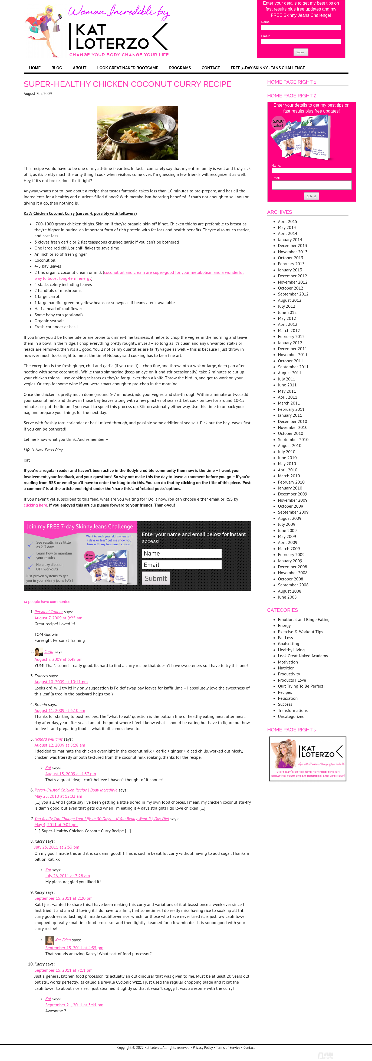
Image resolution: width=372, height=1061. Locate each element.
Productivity (289, 673)
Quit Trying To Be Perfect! (301, 686)
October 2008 (290, 579)
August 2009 (290, 518)
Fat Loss (285, 637)
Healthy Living (291, 649)
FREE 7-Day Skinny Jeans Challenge (268, 67)
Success (285, 704)
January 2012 (290, 342)
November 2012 (293, 282)
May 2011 (287, 391)
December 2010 (292, 421)
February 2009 (291, 554)
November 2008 (293, 572)
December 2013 (292, 245)
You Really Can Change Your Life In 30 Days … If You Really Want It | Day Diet (102, 818)
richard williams (49, 739)
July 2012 (286, 306)
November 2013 (293, 251)
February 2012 (291, 336)
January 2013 (290, 269)
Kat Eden (63, 939)
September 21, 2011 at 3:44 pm (74, 1004)
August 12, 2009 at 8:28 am (60, 745)
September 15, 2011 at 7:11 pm (64, 970)
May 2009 (287, 536)
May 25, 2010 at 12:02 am (58, 796)
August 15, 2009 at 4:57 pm (70, 773)
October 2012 (290, 288)
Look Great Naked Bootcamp (128, 67)
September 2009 (293, 512)
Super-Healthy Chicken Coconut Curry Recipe (128, 84)
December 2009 (292, 494)
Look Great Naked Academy (303, 655)
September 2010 (293, 439)
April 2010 (288, 469)
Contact (211, 67)
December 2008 (292, 566)
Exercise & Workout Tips (300, 631)
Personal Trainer (49, 611)
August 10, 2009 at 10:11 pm (61, 681)
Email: (265, 36)
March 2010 (289, 475)
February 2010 (291, 482)
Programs (180, 67)
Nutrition (286, 668)
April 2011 (288, 397)
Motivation (288, 662)
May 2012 (287, 318)
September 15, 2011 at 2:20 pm (64, 898)
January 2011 (290, 415)
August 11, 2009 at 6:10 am (60, 710)
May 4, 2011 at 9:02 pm (56, 824)
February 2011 (291, 409)
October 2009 (290, 506)
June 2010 (287, 457)
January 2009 (290, 560)
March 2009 (289, 548)
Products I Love (292, 680)
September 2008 (293, 584)
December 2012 (292, 275)
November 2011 (293, 354)
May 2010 (287, 463)
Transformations (293, 710)
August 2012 (290, 300)
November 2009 (293, 500)
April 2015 (288, 221)
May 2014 (287, 227)
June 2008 (287, 597)
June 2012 (287, 312)
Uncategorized (291, 716)
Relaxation (288, 698)
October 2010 (290, 433)
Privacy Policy (203, 1047)
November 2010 (293, 427)
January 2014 (290, 239)
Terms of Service (228, 1047)
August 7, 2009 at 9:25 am (59, 617)
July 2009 (286, 524)
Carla (48, 651)
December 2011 (292, 348)
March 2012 (289, 330)
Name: (266, 22)
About (79, 67)
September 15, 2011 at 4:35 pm (74, 947)
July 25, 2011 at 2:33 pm (57, 847)
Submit (301, 52)
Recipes (285, 692)
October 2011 (290, 360)
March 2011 (289, 403)
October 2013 (290, 257)
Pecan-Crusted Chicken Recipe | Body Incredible (76, 790)
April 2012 (288, 324)
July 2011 (286, 379)
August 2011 (290, 372)
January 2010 (290, 488)
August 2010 (290, 445)
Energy (284, 625)
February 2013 (291, 263)
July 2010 (286, 451)
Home (35, 67)
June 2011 (287, 384)
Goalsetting (288, 643)
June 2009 (287, 530)
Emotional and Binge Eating (304, 619)
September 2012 (293, 294)
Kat (48, 767)
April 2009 (288, 542)
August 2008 (290, 591)
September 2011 (293, 366)
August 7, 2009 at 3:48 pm (59, 659)
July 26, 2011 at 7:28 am (67, 875)
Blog (56, 67)
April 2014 (288, 233)
